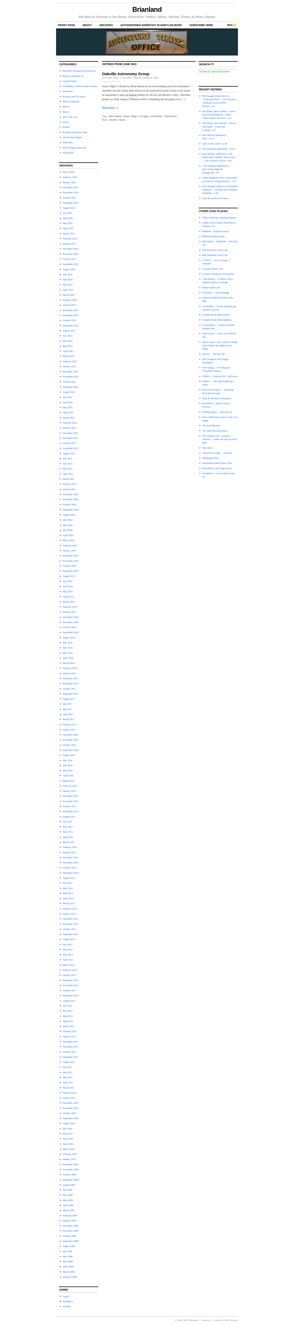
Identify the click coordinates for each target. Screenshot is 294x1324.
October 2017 (69, 688)
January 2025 (69, 243)
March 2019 (68, 601)
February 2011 (70, 1092)
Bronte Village (130, 116)
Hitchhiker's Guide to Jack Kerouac (80, 86)
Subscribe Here (201, 25)
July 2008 (67, 1251)
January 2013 (69, 975)
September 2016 (71, 750)
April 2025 (68, 228)
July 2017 (67, 703)
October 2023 (69, 320)
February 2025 (70, 238)
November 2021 (70, 438)
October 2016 (69, 745)
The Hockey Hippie (72, 137)
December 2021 (70, 433)
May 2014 (68, 893)
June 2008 (68, 1256)
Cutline (217, 1320)
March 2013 (68, 964)
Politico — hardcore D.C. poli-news (220, 376)
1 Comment (126, 77)
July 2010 (67, 1128)
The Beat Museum (211, 425)
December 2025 (70, 187)
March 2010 (68, 1149)
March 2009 (68, 1210)
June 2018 (68, 647)
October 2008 (69, 1236)
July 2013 (67, 944)
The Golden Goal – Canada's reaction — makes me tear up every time (219, 439)
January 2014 (69, 913)
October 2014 (69, 867)
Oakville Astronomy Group (125, 74)
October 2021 (69, 443)
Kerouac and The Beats (74, 96)
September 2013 (71, 934)
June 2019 (68, 586)
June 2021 (68, 463)
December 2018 (70, 617)
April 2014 (68, 898)
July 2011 (67, 1067)
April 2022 (68, 412)
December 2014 (70, 857)
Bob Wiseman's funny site (215, 255)
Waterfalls (68, 142)
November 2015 (70, 801)
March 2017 (68, 719)
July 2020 (67, 519)
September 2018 (71, 632)
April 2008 (68, 1266)
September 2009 (71, 1179)
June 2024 (68, 279)
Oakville (113, 119)
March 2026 (68, 172)
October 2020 (69, 504)
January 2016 (69, 790)
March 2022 (68, 417)
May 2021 (68, 468)
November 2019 (70, 560)
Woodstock (68, 152)
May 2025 (68, 223)
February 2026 (70, 177)
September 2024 (71, 264)
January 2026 (69, 182)
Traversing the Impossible (215, 148)
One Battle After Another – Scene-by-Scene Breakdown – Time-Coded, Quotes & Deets (219, 114)
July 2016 (67, 760)
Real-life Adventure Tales (75, 132)
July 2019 (67, 581)
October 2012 (69, 990)
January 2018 (69, 673)
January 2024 (69, 305)
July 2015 (67, 821)
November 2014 (70, 862)
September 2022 (71, 386)
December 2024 (70, 248)
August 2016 (69, 755)
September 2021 (71, 448)
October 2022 (69, 381)
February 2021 (70, 484)
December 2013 (70, 918)
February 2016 (70, 785)
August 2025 (69, 207)
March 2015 (68, 842)
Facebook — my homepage (215, 292)
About (87, 25)
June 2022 (68, 402)
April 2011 (68, 1082)
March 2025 (68, 233)
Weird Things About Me (74, 147)
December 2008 (70, 1225)
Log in (66, 1296)
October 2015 (69, 806)
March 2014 (68, 903)
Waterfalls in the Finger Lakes (217, 468)
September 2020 (71, 509)
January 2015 (69, 852)
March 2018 (68, 663)
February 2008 (70, 1276)
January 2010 (69, 1159)
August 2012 (69, 1000)
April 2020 (68, 535)
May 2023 (68, 346)
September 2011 (70, 1057)
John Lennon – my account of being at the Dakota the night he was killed (219, 345)
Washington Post (210, 458)
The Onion (207, 447)
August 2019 (69, 576)
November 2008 (70, 1230)
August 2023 (69, 330)
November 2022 (70, 376)
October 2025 (69, 197)
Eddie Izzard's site (211, 287)
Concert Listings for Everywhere (218, 273)
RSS (230, 25)
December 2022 (70, 371)
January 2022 (69, 427)
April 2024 (68, 289)
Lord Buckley (156, 116)
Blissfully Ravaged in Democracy (79, 70)
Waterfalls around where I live (217, 463)
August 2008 (69, 1246)
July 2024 (67, 274)
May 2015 (68, 831)
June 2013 (68, 949)
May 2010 (68, 1138)
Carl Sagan (143, 116)
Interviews (68, 91)
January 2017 (69, 729)
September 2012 (71, 995)
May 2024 (68, 284)
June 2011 (68, 1072)
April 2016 (68, 775)
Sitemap (206, 1320)
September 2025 (71, 202)
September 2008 (71, 1241)
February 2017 (70, 724)
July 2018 (67, 642)
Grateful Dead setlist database (217, 319)
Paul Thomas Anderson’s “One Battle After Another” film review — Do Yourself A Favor (218, 157)
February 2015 (70, 847)
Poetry (66, 122)
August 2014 (69, 877)
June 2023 (68, 340)
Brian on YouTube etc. (74, 76)
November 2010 (70, 1108)
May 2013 (68, 954)
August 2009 (69, 1184)
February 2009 (70, 1215)
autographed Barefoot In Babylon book (151, 25)
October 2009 (69, 1174)
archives (106, 25)
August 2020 (69, 514)
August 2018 (69, 637)
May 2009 (68, 1200)
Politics (66, 127)
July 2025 (67, 212)
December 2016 (70, 734)
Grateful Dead (69, 81)
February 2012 (70, 1031)
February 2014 (70, 908)
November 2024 (70, 254)
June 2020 (68, 525)
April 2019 (68, 596)
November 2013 (70, 924)
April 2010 (68, 1144)
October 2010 (69, 1113)
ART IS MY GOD (211, 143)
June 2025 (68, 218)
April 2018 (68, 658)
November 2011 (70, 1046)
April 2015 (68, 837)
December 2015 (70, 796)
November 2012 (70, 985)
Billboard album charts (213, 236)
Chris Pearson (231, 1320)
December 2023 (70, 310)
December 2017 (70, 678)
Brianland (147, 9)
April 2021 (68, 473)
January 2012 (69, 1036)
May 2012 (68, 1016)
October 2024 (69, 259)
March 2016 (68, 780)
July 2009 (67, 1189)
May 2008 (68, 1261)
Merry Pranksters (71, 101)
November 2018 (70, 622)
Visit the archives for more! (215, 198)
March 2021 (68, 479)
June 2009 (68, 1195)
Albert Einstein (115, 116)
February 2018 (70, 668)
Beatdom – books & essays (215, 231)
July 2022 (67, 397)
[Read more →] (110, 107)
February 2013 (70, 970)
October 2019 (69, 566)
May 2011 (68, 1077)
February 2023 (70, 361)
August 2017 (69, 698)
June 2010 (68, 1133)
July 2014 (67, 883)
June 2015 (68, 826)
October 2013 (69, 929)
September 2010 (71, 1118)
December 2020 (70, 494)
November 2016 (70, 739)
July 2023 (67, 335)
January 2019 (69, 611)
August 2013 (69, 939)
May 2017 (68, 709)
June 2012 (68, 1010)
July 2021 (67, 458)
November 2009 (70, 1169)
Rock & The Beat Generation (216, 398)
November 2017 (70, 683)
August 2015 (69, 816)
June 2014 (68, 888)
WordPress (68, 1301)
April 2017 (68, 714)
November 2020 (70, 499)
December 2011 (70, 1041)
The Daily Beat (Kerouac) (215, 430)
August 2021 (69, 453)
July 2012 (67, 1005)
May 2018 (68, 653)
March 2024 (68, 294)
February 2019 (70, 606)
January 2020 (69, 550)
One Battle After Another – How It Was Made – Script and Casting (219, 126)
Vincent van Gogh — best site (217, 452)
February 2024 (70, 299)
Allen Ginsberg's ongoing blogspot (219, 217)
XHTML (67, 1306)
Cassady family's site (212, 268)
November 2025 (70, 192)
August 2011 (69, 1062)
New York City (70, 116)
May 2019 (68, 591)
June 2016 (68, 765)
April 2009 (68, 1205)
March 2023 (68, 356)
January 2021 (69, 489)
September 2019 (71, 571)
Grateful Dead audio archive (216, 314)
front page (66, 25)
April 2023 (68, 351)
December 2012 (70, 980)
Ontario (122, 119)
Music (66, 111)
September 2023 (71, 325)
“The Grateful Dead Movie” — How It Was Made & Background (217, 169)
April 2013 (68, 959)
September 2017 (71, 693)
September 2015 (71, 811)
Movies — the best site (213, 353)
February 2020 (70, 545)
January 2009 (69, 1220)
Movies (66, 106)
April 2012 (68, 1021)
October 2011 (69, 1051)
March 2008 (68, 1271)
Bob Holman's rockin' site (214, 250)
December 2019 (70, 555)
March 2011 (68, 1087)
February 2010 (70, 1154)
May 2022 (68, 407)
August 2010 (69, 1123)
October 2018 (69, 627)
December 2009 (70, 1164)
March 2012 (68, 1026)
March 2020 (68, 540)
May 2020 (68, 530)
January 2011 (69, 1097)
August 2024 (69, 269)
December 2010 (70, 1102)
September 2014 (71, 872)
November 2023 (70, 315)
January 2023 (69, 366)
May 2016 (68, 770)
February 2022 (70, 422)
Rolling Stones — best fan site (217, 412)
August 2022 (69, 392)
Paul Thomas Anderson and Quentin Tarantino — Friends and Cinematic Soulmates (220, 189)
